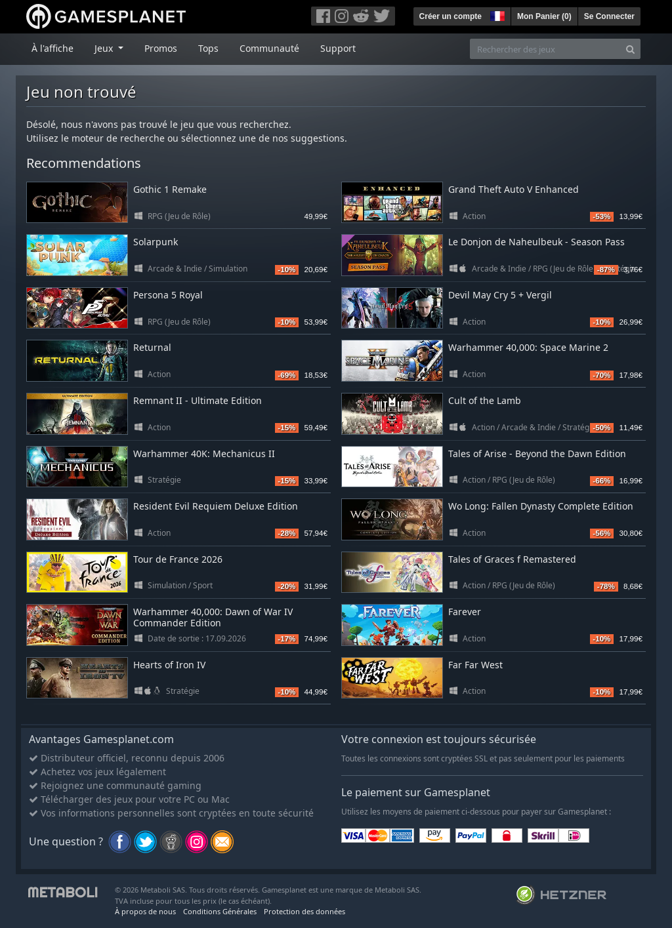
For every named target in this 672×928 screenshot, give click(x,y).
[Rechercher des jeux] (545, 49)
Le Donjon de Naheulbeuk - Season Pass (536, 241)
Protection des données (304, 911)
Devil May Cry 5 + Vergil (500, 295)
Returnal (152, 347)
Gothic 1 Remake (170, 189)
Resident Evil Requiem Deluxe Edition (215, 506)
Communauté (269, 48)
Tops (208, 48)
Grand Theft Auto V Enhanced (513, 189)
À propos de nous (145, 911)
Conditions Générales (220, 911)
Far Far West (475, 664)
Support (338, 48)
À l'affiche (53, 48)
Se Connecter (609, 16)
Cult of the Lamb (484, 400)
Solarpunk (155, 241)
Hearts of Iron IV (169, 664)
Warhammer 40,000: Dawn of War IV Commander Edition (213, 617)
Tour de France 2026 (177, 559)
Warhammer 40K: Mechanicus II (204, 453)
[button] (496, 14)
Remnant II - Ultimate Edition (197, 400)
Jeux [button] (105, 48)
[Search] (630, 49)
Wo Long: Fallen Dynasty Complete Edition (540, 506)
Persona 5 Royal (168, 295)
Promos (160, 48)
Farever (464, 611)
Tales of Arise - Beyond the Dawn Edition (537, 453)
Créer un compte (450, 16)
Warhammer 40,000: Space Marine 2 (528, 347)
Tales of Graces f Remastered (512, 559)
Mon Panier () (544, 16)
